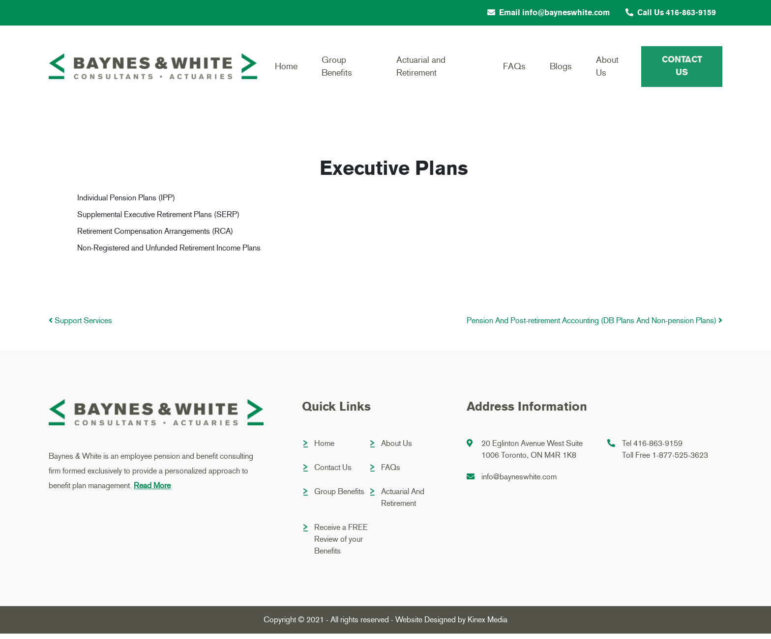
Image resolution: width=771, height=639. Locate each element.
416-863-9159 (657, 448)
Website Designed (425, 625)
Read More (152, 491)
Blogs (560, 69)
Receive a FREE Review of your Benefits (341, 544)
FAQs (513, 69)
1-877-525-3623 (680, 460)
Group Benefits (336, 69)
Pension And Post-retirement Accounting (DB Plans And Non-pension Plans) (594, 326)
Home (284, 69)
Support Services (80, 326)
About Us (606, 69)
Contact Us (681, 69)
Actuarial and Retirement (420, 69)
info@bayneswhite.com (519, 482)
